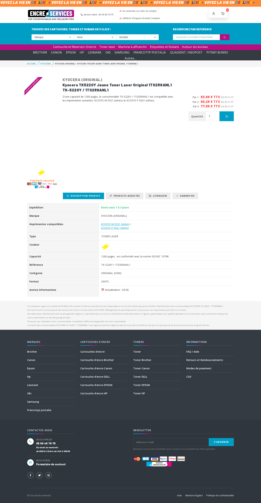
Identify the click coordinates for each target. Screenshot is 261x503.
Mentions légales (194, 495)
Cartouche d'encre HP (93, 393)
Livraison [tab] (158, 195)
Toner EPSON (141, 385)
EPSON (71, 52)
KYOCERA (46, 63)
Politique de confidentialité (220, 495)
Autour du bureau (195, 47)
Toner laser (107, 47)
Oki (29, 393)
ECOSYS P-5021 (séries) (115, 228)
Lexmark (32, 385)
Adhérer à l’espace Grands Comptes (139, 18)
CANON (56, 52)
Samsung (33, 401)
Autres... (130, 58)
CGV (188, 376)
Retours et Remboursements (204, 360)
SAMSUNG (122, 52)
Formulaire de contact (51, 464)
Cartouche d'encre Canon (96, 368)
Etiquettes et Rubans (164, 47)
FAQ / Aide (192, 351)
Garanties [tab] (185, 195)
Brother (32, 351)
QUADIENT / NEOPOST (186, 52)
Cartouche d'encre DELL (95, 376)
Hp (29, 376)
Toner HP (139, 393)
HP (82, 52)
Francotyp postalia (39, 410)
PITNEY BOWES (217, 52)
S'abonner (221, 442)
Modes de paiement (199, 368)
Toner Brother (142, 360)
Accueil (31, 63)
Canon (31, 360)
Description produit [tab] (83, 195)
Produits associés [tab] (124, 195)
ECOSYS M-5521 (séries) (115, 224)
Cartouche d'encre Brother (97, 360)
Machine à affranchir (132, 47)
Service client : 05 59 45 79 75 (96, 14)
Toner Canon (141, 368)
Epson (31, 368)
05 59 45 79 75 (46, 443)
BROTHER (40, 52)
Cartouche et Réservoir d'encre (74, 47)
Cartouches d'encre (92, 351)
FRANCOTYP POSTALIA (149, 52)
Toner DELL (140, 376)
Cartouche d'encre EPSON (96, 385)
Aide (179, 495)
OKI (108, 52)
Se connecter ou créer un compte (138, 11)
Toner (137, 351)
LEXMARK (94, 52)
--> (53, 37)
